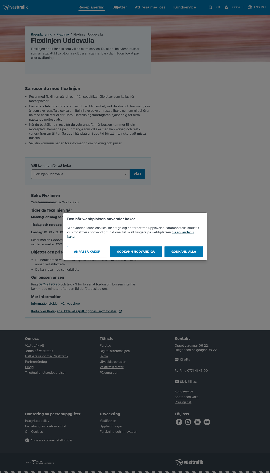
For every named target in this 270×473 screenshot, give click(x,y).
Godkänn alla (183, 251)
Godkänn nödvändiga (136, 251)
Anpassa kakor (87, 251)
